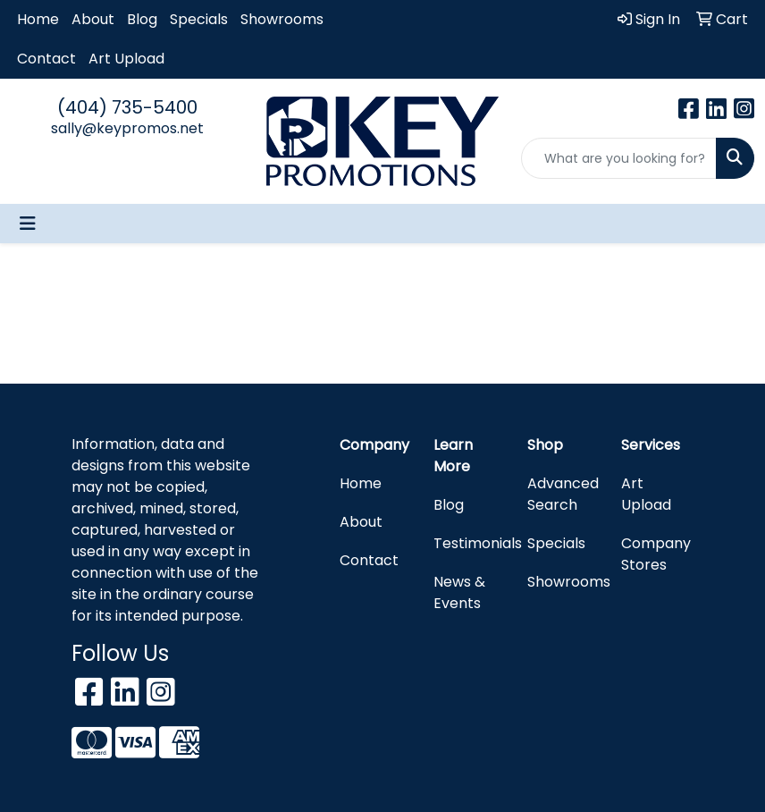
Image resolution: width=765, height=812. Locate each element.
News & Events (459, 592)
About (92, 19)
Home (38, 19)
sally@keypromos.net (127, 128)
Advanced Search (563, 494)
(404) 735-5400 (127, 107)
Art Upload (126, 58)
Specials (199, 19)
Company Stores (656, 554)
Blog (142, 19)
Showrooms (282, 19)
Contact (46, 58)
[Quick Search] (619, 158)
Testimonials (469, 543)
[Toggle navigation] (27, 223)
